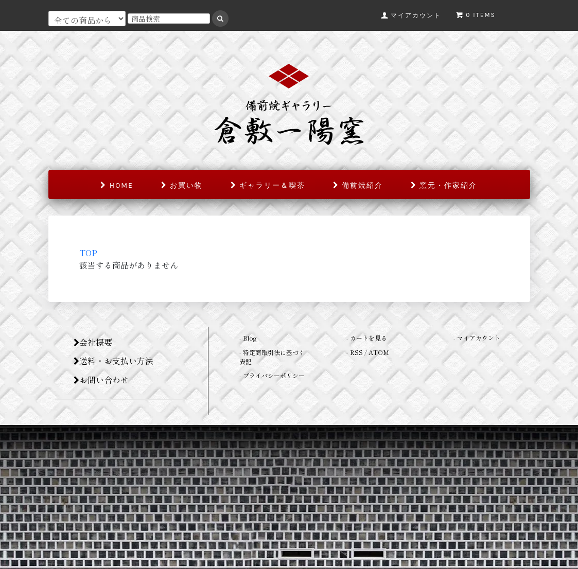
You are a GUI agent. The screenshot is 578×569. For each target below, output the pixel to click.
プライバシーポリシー (274, 375)
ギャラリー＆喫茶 (268, 185)
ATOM (379, 352)
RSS (356, 352)
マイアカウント (478, 337)
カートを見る (368, 337)
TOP (88, 252)
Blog (250, 337)
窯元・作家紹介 (444, 185)
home (116, 185)
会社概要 (93, 342)
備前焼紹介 (358, 185)
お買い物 (182, 185)
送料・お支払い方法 (113, 360)
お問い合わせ (101, 380)
